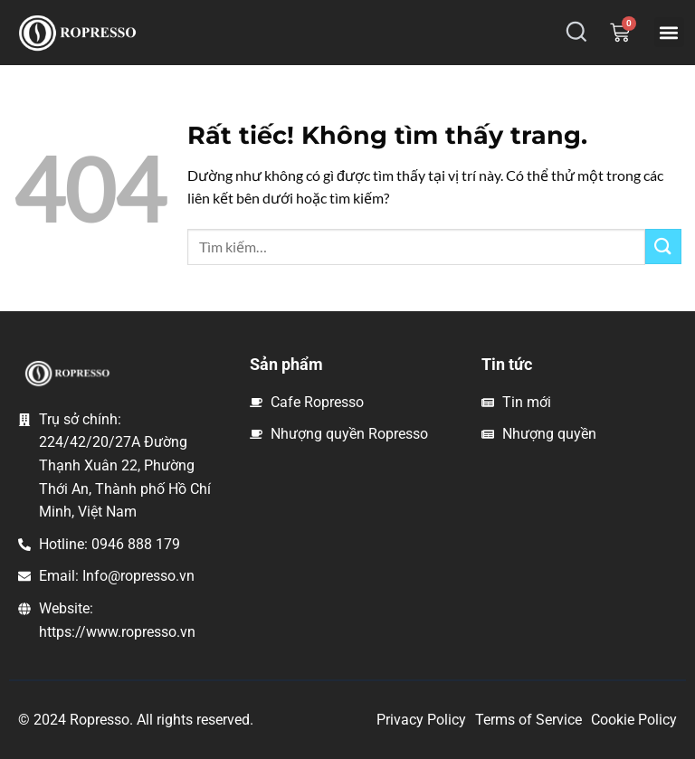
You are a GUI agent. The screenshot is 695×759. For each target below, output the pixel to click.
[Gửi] (663, 246)
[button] (669, 32)
